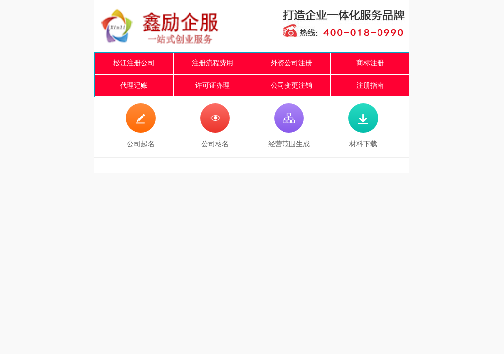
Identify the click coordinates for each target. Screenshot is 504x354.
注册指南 (370, 85)
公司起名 (141, 125)
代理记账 (134, 85)
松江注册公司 (134, 63)
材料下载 (363, 125)
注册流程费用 (212, 63)
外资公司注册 (291, 63)
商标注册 (370, 63)
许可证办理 (212, 85)
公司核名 (215, 125)
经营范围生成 (289, 125)
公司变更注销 (291, 85)
